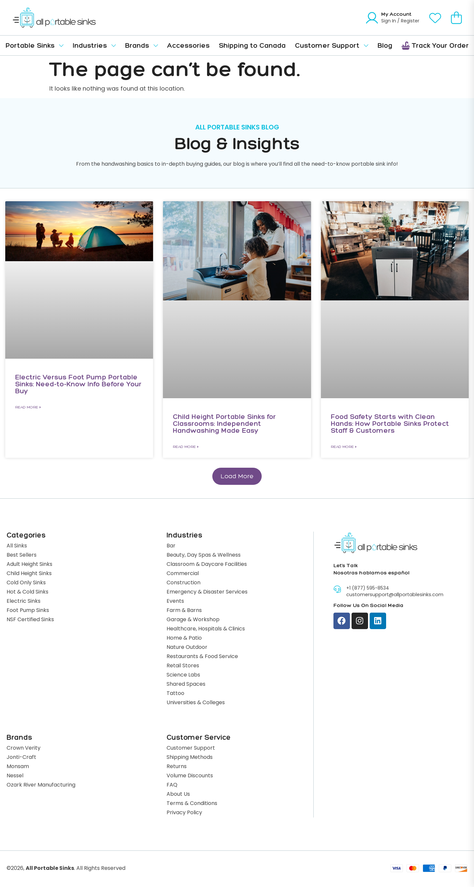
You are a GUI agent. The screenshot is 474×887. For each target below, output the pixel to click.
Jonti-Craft (21, 758)
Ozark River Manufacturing (41, 786)
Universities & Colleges (196, 704)
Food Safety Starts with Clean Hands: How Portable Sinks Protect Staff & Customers (390, 423)
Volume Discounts (190, 777)
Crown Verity (23, 749)
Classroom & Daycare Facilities (207, 565)
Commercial (183, 574)
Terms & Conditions (192, 804)
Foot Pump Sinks (28, 611)
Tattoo (175, 694)
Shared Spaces (186, 685)
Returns (177, 767)
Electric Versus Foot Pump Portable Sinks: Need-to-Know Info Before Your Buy (78, 384)
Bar (171, 547)
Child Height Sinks (29, 574)
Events (175, 602)
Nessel (15, 777)
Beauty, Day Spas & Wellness (204, 556)
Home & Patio (184, 639)
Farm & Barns (184, 611)
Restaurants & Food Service (202, 657)
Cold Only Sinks (26, 584)
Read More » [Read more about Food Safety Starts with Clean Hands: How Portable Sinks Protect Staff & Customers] (343, 446)
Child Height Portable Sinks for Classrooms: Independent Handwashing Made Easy (224, 423)
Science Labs (183, 676)
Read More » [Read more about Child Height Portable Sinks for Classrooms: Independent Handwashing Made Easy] (185, 446)
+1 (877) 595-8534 (367, 589)
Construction (183, 584)
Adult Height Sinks (29, 565)
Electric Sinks (23, 602)
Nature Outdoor (187, 648)
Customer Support (191, 749)
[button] (237, 477)
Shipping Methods (190, 758)
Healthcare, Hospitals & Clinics (206, 630)
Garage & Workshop (193, 621)
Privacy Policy (184, 814)
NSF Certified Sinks (30, 621)
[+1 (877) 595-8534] (337, 590)
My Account (396, 14)
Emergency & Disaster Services (207, 593)
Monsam (18, 767)
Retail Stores (183, 667)
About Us (178, 795)
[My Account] (372, 18)
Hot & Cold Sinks (27, 593)
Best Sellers (22, 556)
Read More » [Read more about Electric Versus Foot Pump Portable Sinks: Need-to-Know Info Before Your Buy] (28, 407)
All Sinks (17, 547)
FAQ (172, 786)
